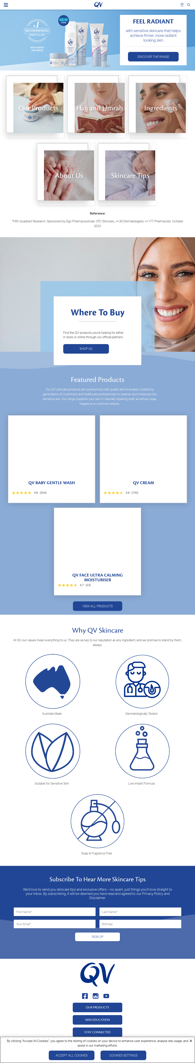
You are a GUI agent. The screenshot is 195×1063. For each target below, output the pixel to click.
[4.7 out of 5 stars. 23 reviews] (74, 585)
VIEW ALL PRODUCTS (97, 606)
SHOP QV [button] (86, 349)
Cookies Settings (123, 1056)
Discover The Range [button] (153, 57)
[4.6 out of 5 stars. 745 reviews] (120, 493)
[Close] (191, 1041)
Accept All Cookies (72, 1056)
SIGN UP (97, 937)
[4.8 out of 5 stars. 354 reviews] (28, 493)
